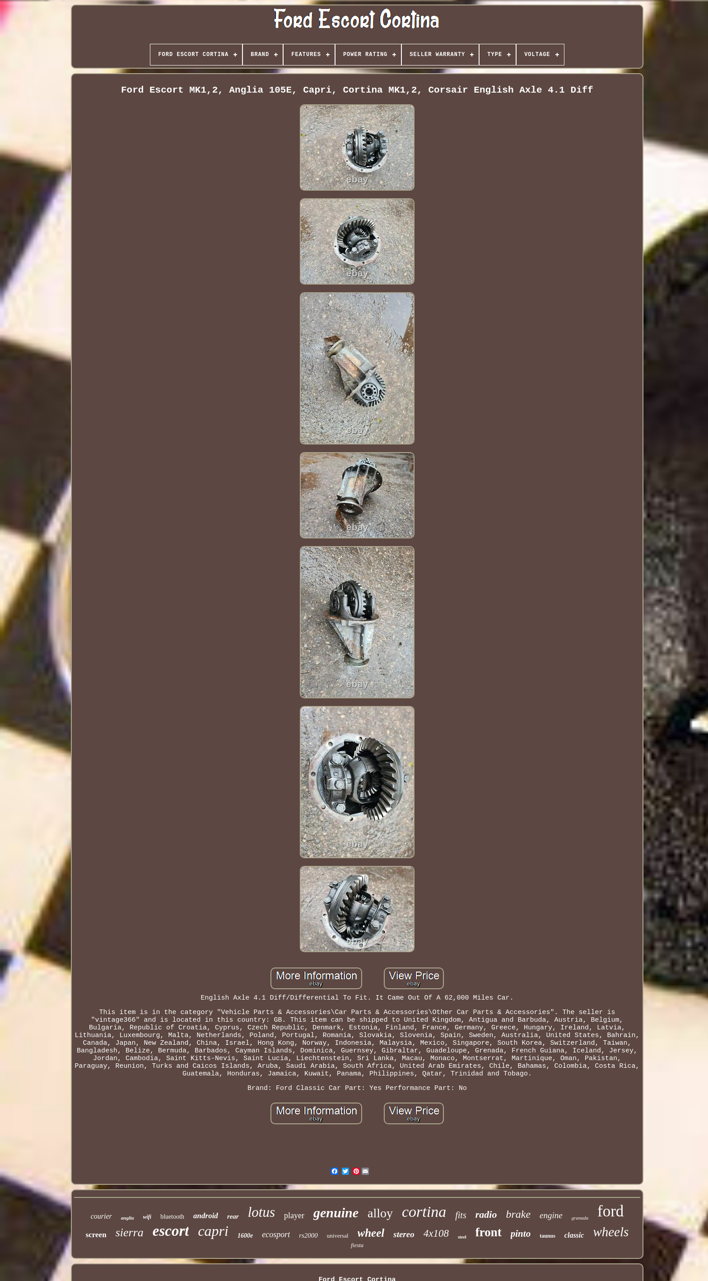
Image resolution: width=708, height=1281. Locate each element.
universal (338, 1235)
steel (462, 1236)
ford (610, 1211)
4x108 (436, 1233)
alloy (380, 1213)
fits (460, 1215)
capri (213, 1231)
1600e (245, 1235)
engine (551, 1215)
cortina (424, 1211)
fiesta (357, 1245)
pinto (521, 1233)
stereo (403, 1234)
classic (574, 1235)
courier (101, 1216)
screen (96, 1234)
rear (233, 1216)
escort (171, 1231)
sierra (130, 1232)
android (205, 1215)
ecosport (276, 1234)
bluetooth (172, 1216)
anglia (127, 1217)
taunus (547, 1236)
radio (486, 1214)
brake (518, 1214)
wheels (611, 1232)
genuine (336, 1212)
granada (580, 1217)
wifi (147, 1217)
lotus (261, 1212)
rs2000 (308, 1235)
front (488, 1232)
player (294, 1215)
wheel (371, 1233)
